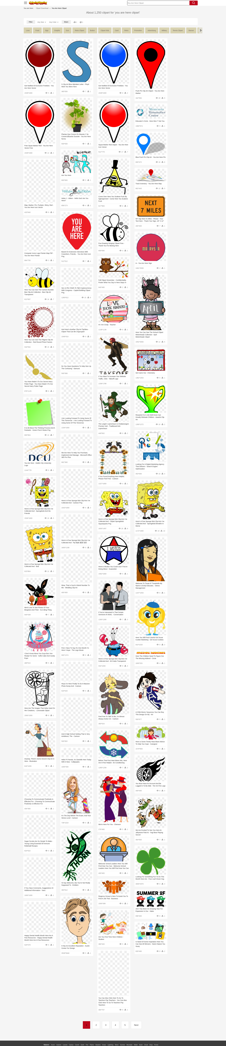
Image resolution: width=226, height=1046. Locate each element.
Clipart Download (42, 8)
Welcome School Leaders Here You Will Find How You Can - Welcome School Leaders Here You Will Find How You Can (136, 810)
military (164, 30)
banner (191, 30)
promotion (138, 30)
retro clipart (79, 30)
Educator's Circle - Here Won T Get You (135, 117)
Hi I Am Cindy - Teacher (129, 307)
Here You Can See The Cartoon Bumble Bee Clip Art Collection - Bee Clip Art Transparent (103, 278)
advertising (152, 30)
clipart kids (105, 30)
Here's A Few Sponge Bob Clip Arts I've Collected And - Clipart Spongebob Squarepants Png (135, 488)
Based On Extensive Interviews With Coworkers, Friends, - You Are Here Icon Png (103, 243)
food (37, 30)
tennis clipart (178, 30)
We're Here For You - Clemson (132, 773)
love (28, 30)
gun (67, 30)
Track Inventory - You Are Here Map (134, 178)
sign (46, 30)
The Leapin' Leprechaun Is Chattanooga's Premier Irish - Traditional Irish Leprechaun (136, 400)
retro (126, 30)
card (116, 30)
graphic (57, 30)
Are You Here (94, 169)
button (92, 30)
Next (136, 1025)
